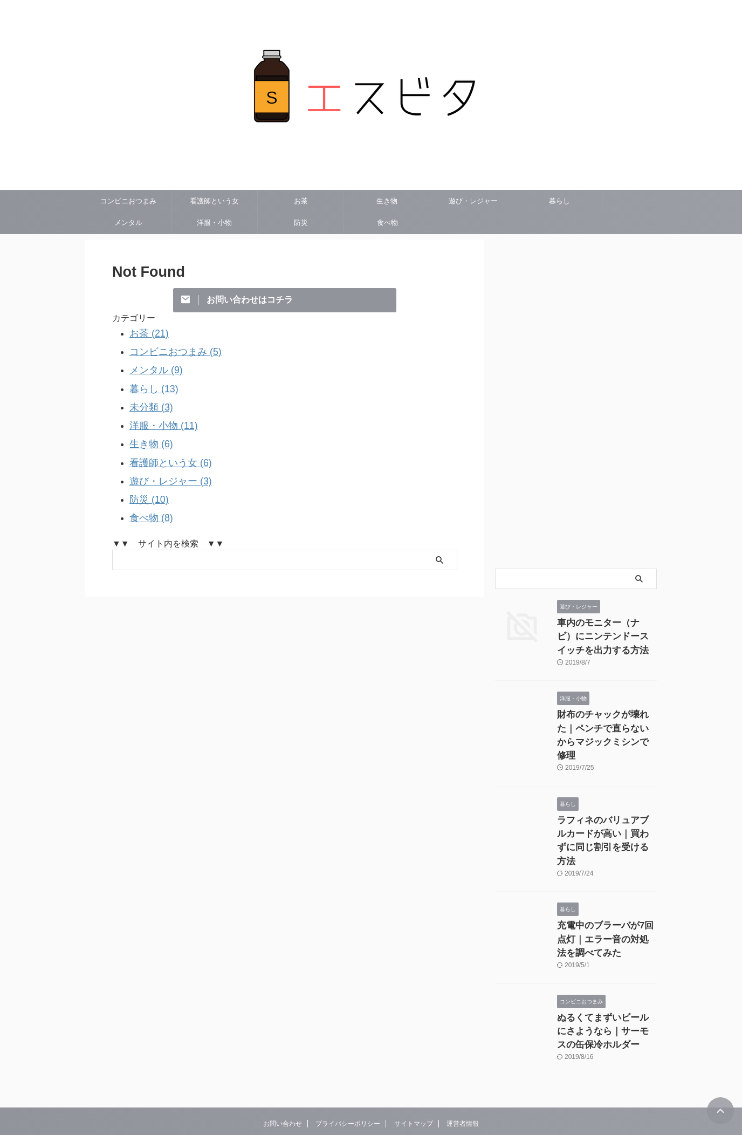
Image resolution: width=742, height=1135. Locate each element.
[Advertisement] (576, 401)
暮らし (559, 201)
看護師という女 (214, 201)
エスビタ (371, 1099)
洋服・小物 (214, 222)
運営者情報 (462, 1073)
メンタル (128, 222)
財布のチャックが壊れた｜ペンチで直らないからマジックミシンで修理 (606, 721)
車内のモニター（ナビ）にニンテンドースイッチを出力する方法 (606, 634)
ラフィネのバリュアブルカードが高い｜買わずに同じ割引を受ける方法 (606, 808)
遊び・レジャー (473, 201)
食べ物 (387, 222)
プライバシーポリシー (347, 1073)
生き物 (386, 201)
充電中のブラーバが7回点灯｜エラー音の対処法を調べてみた (606, 896)
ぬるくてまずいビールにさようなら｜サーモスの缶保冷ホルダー (606, 983)
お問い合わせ (282, 1073)
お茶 (301, 201)
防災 (301, 222)
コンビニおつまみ (128, 201)
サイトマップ (413, 1073)
